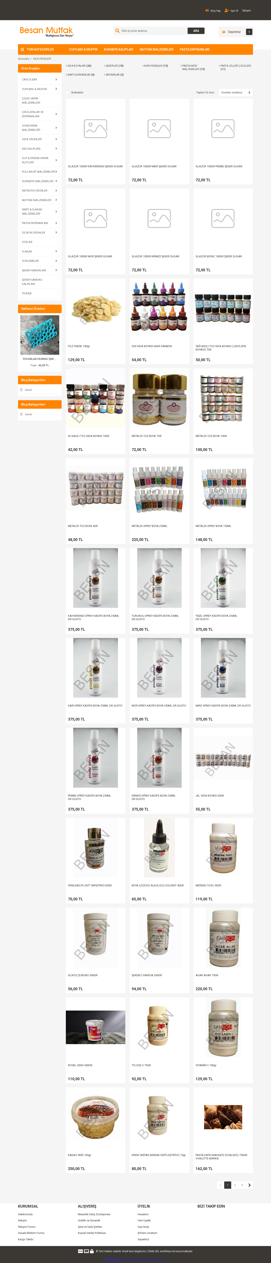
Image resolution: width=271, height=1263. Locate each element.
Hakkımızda (25, 1214)
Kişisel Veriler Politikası (92, 1233)
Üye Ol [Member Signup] (231, 10)
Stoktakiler (77, 92)
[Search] (159, 31)
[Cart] (235, 32)
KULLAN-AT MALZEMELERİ (38, 171)
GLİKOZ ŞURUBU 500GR (83, 975)
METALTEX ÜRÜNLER (34, 190)
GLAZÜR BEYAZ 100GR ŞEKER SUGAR (219, 256)
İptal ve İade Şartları (90, 1226)
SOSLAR (27, 242)
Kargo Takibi (25, 1239)
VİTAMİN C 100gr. (206, 1065)
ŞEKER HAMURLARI (34, 270)
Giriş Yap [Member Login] (212, 10)
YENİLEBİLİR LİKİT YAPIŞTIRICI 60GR (90, 885)
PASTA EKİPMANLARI (195, 49)
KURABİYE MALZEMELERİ (38, 181)
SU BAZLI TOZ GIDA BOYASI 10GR (88, 436)
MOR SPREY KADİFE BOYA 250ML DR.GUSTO (159, 705)
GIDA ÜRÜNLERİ (42, 58)
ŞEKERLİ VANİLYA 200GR (147, 975)
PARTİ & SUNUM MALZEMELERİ (32, 211)
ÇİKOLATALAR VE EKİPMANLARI (33, 114)
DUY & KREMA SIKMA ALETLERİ (35, 160)
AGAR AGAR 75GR (207, 975)
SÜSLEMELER (30, 260)
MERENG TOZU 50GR (208, 885)
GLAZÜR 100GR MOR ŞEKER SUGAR (90, 256)
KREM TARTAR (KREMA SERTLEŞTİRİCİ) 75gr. (159, 1155)
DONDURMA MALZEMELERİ (31, 127)
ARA (196, 30)
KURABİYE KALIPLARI (118, 49)
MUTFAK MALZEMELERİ (156, 49)
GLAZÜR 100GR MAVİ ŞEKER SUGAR (154, 166)
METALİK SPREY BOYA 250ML (149, 526)
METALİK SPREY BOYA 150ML (213, 526)
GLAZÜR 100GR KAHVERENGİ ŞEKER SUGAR (95, 166)
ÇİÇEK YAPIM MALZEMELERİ (31, 100)
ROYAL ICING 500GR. (80, 1065)
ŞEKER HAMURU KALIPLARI (32, 282)
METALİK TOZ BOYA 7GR (147, 436)
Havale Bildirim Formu (31, 1233)
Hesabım (143, 1214)
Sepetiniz (143, 1239)
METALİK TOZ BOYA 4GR (83, 526)
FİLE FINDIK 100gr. (79, 346)
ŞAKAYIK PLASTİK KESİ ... (40, 358)
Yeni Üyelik (144, 1220)
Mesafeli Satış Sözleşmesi (94, 1214)
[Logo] (46, 32)
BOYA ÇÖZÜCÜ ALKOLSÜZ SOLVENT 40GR (158, 885)
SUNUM (27, 251)
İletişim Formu (26, 1226)
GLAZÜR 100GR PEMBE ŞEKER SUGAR (219, 166)
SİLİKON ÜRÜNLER (33, 232)
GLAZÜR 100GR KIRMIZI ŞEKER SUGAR (155, 256)
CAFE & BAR (29, 79)
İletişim (246, 10)
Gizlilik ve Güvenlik (89, 1220)
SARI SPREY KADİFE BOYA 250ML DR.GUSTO (95, 705)
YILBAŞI (27, 293)
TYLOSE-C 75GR (141, 1065)
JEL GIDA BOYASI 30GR (210, 795)
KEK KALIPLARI (31, 148)
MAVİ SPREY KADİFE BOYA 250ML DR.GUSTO (223, 705)
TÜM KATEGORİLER (40, 49)
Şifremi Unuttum (147, 1233)
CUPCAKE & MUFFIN (83, 49)
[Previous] (21, 342)
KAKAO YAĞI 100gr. (79, 1155)
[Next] (58, 342)
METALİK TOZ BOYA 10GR (211, 436)
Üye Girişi (143, 1226)
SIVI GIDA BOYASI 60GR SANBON (152, 346)
